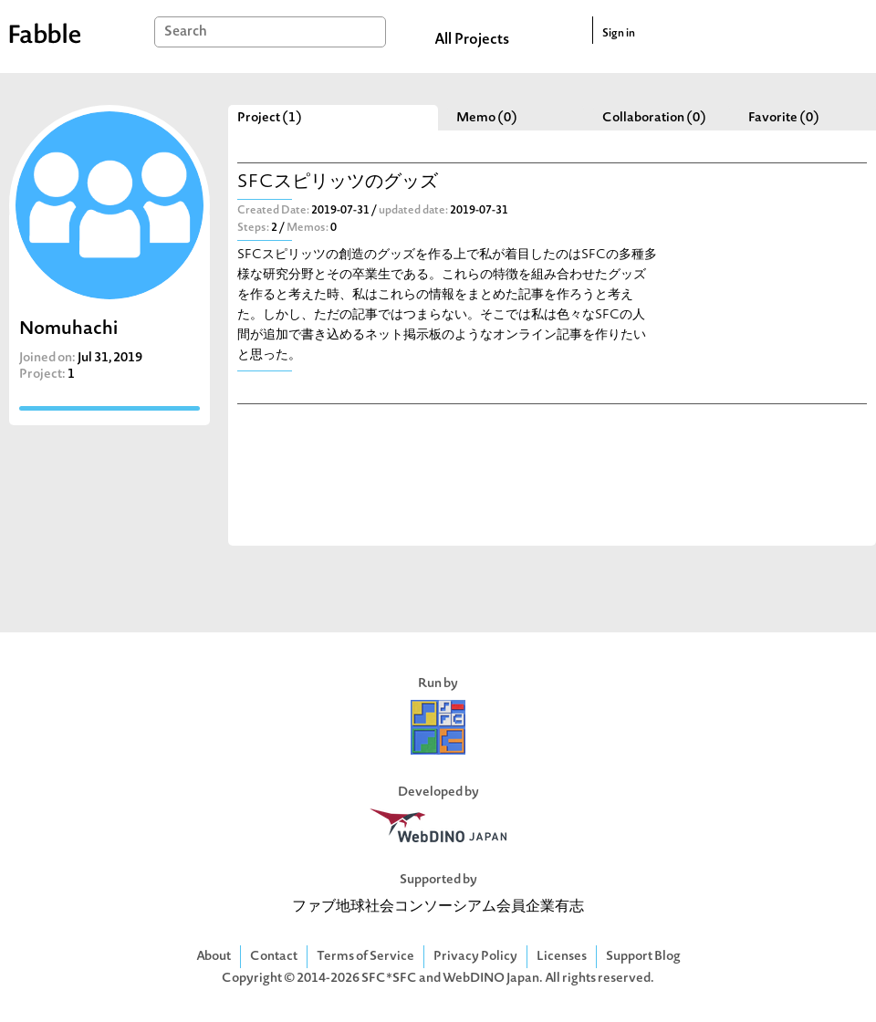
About (213, 957)
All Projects (471, 40)
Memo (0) (486, 118)
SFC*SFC (389, 979)
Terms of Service (365, 957)
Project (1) (269, 118)
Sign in (618, 33)
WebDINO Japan (491, 979)
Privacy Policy (475, 957)
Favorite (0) (783, 118)
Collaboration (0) (654, 118)
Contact (273, 957)
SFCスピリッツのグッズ (337, 183)
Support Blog (643, 957)
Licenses (562, 957)
